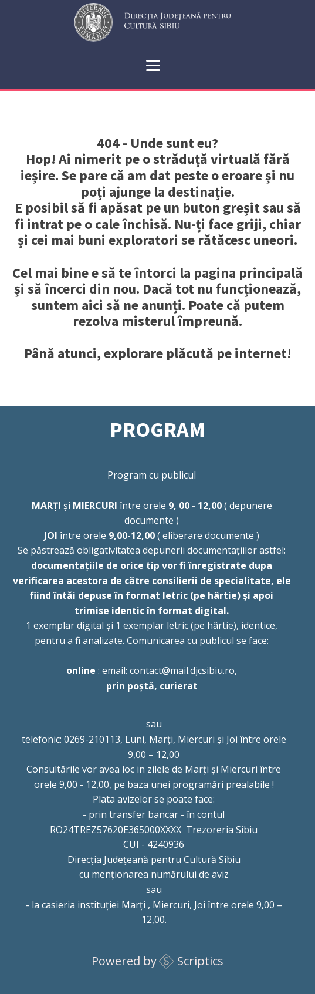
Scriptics (200, 961)
